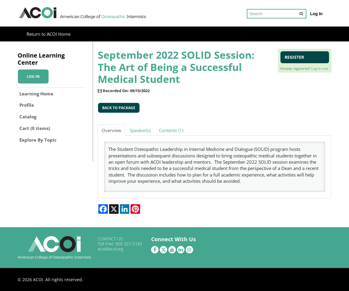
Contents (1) (171, 130)
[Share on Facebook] (103, 209)
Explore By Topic (38, 140)
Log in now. (320, 68)
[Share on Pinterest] (135, 209)
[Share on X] (113, 209)
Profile (26, 105)
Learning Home (36, 94)
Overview (111, 130)
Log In (316, 13)
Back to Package (118, 107)
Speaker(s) (140, 130)
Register (294, 57)
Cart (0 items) (34, 128)
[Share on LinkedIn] (124, 209)
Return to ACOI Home (49, 34)
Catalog (27, 117)
